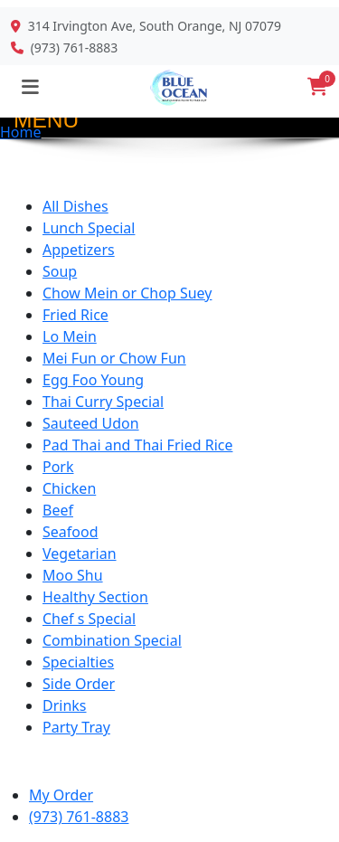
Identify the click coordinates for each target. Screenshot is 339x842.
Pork (58, 467)
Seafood (70, 532)
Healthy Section (95, 597)
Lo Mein (69, 336)
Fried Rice (75, 315)
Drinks (64, 705)
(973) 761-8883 (74, 47)
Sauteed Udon (90, 423)
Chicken (69, 488)
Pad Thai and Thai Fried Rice (137, 445)
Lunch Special (88, 228)
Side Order (78, 684)
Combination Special (112, 640)
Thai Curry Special (103, 402)
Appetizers (78, 250)
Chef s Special (89, 619)
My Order (61, 795)
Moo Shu (72, 575)
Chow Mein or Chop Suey (127, 293)
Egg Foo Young (93, 380)
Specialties (78, 662)
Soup (59, 271)
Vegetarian (79, 553)
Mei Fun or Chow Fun (114, 358)
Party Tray (76, 727)
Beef (57, 510)
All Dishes (75, 206)
